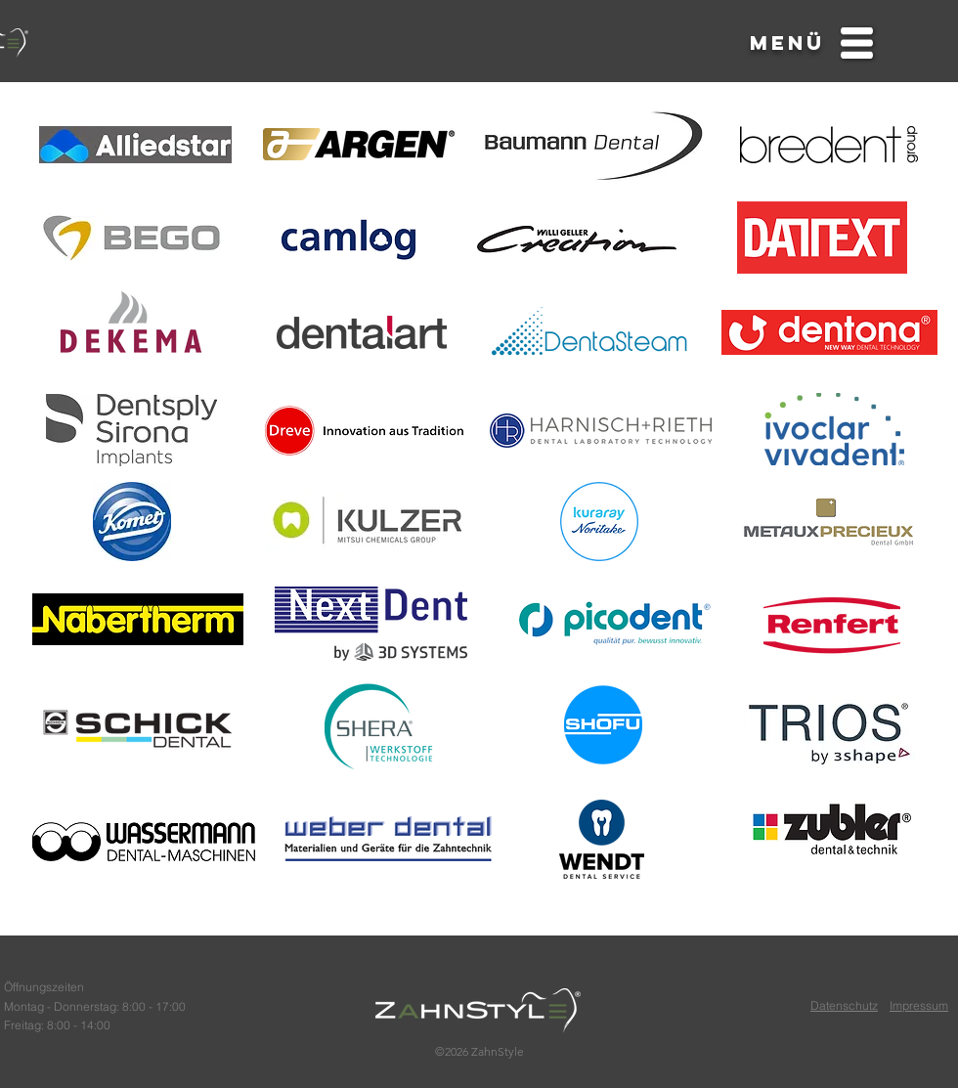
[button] (787, 43)
